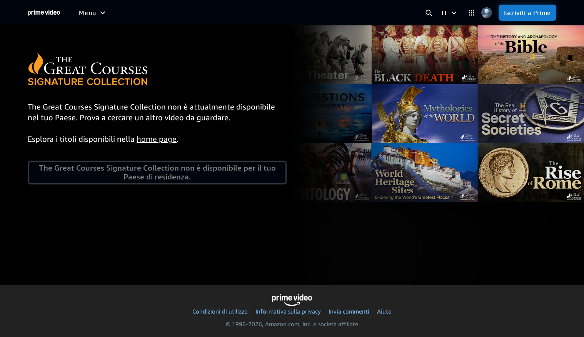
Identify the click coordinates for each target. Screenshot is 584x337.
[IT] (450, 13)
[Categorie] (471, 13)
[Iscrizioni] (326, 13)
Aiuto (384, 311)
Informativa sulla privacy (288, 311)
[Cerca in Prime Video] (428, 13)
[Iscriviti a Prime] (527, 13)
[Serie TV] (139, 13)
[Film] (109, 13)
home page (157, 138)
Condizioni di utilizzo (220, 311)
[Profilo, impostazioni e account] (486, 13)
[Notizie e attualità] (219, 13)
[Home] (44, 13)
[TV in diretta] (276, 13)
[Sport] (171, 13)
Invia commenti (349, 311)
